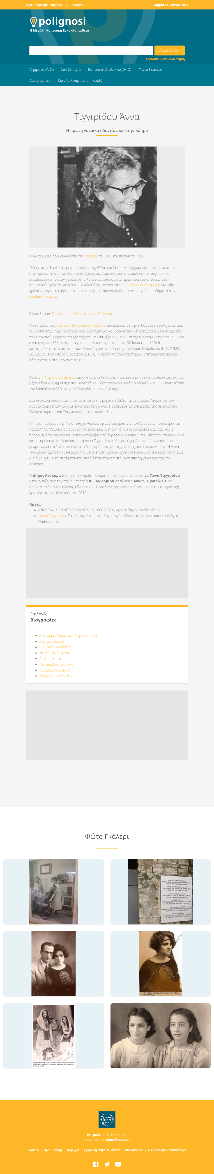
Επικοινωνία (133, 1150)
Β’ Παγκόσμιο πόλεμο (58, 377)
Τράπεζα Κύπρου (118, 1139)
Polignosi (93, 1135)
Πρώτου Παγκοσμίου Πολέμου (81, 325)
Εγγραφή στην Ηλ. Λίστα (102, 1150)
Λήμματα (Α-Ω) (42, 69)
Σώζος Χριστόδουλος (56, 675)
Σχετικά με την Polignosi (44, 5)
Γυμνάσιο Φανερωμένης (141, 284)
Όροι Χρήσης (53, 1150)
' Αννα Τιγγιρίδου (52, 515)
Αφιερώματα (40, 80)
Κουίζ (97, 80)
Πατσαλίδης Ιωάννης (56, 664)
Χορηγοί (77, 5)
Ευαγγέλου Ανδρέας (55, 646)
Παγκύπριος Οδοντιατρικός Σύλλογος (82, 313)
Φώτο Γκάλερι (150, 69)
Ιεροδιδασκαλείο (42, 296)
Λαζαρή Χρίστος (52, 658)
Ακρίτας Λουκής (52, 641)
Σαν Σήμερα (71, 69)
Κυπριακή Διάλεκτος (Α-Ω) (109, 69)
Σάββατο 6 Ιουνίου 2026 (170, 5)
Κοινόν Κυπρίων (71, 80)
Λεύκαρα (91, 256)
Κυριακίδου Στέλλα (54, 670)
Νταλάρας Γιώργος (54, 652)
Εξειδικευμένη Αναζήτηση (165, 59)
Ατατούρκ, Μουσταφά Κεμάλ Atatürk (68, 635)
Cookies (33, 1150)
